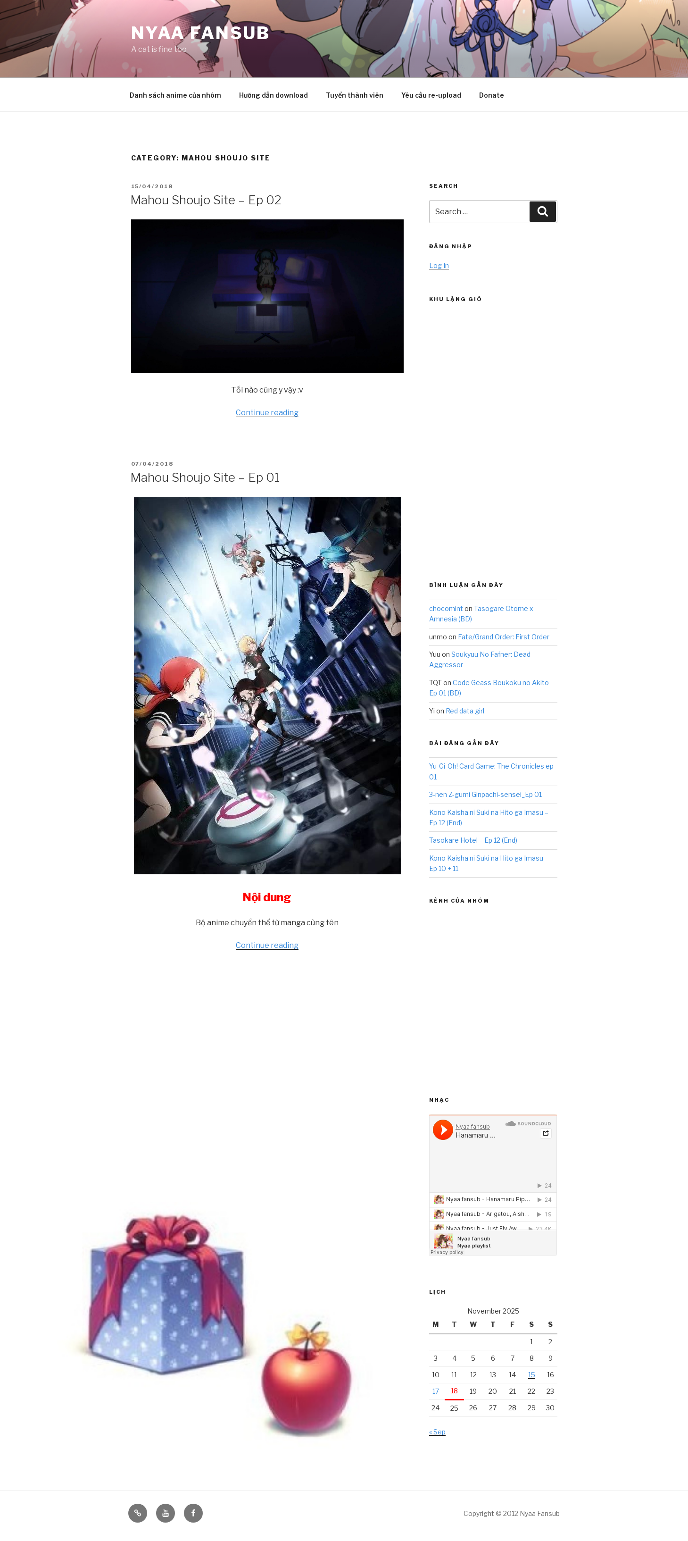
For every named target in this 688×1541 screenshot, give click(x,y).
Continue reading (267, 412)
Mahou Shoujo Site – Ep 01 (205, 477)
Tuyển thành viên (354, 95)
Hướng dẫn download (273, 95)
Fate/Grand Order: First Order (503, 637)
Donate (491, 95)
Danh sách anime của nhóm (175, 95)
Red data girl (465, 711)
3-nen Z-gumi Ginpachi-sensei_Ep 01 (485, 794)
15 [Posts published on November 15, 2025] (531, 1375)
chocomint (446, 608)
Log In (439, 265)
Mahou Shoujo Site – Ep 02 (206, 200)
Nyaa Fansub (201, 33)
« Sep (437, 1432)
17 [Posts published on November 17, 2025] (435, 1391)
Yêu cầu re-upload (431, 95)
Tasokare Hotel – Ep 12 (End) (473, 840)
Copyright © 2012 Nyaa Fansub (512, 1513)
